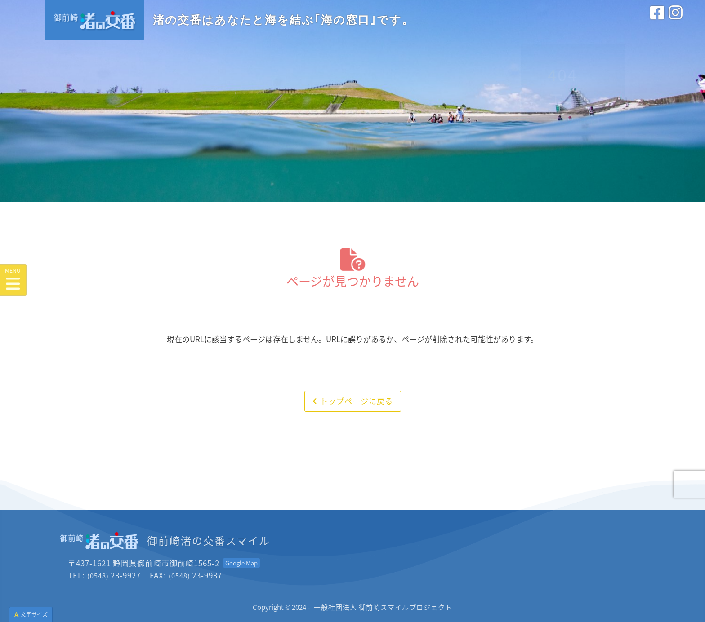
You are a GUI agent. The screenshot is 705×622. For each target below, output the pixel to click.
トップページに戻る (352, 400)
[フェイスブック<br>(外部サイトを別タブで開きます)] (657, 22)
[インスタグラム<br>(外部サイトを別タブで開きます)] (676, 22)
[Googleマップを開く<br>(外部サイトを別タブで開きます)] (241, 563)
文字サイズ (31, 614)
